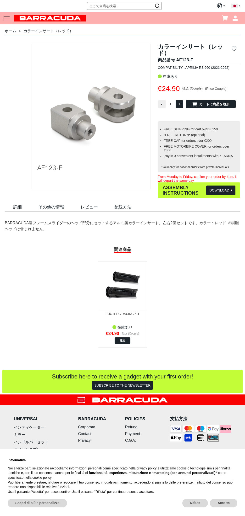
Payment (132, 434)
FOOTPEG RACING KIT (122, 314)
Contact (84, 434)
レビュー (89, 207)
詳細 (17, 207)
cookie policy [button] (42, 477)
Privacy (84, 440)
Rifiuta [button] (195, 503)
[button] (235, 6)
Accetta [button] (223, 503)
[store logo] (50, 18)
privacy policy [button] (147, 468)
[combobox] (124, 6)
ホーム (10, 31)
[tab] (17, 207)
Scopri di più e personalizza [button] (37, 503)
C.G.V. (130, 440)
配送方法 (123, 207)
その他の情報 (51, 207)
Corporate (86, 427)
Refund (131, 427)
